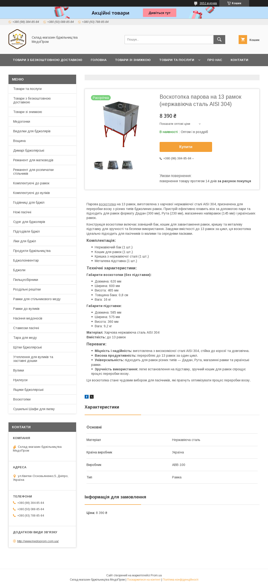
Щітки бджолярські (27, 347)
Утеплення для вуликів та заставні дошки (33, 359)
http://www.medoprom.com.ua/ (38, 541)
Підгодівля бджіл (26, 231)
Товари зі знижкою (133, 60)
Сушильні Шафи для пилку (34, 409)
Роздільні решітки (27, 289)
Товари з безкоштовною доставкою (32, 100)
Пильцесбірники (25, 280)
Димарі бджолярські (28, 150)
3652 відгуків (208, 3)
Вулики (18, 370)
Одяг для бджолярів (29, 222)
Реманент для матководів (33, 160)
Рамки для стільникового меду (37, 299)
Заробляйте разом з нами (67, 72)
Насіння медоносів (27, 318)
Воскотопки (22, 399)
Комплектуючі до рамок (31, 183)
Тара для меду (25, 337)
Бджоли (19, 270)
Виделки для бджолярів (32, 131)
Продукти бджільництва (32, 251)
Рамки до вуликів (26, 309)
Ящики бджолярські (28, 390)
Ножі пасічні (22, 212)
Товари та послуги (176, 60)
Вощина (19, 141)
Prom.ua (156, 575)
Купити (186, 147)
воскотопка (107, 204)
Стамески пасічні (26, 328)
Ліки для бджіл (24, 241)
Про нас (214, 60)
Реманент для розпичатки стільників (33, 171)
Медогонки (21, 121)
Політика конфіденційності (180, 579)
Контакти (239, 60)
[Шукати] (219, 39)
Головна (98, 60)
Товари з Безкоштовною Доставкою (47, 60)
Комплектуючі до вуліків (31, 193)
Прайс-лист (23, 72)
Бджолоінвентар (26, 260)
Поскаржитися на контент (144, 579)
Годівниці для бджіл (28, 202)
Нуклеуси (20, 380)
